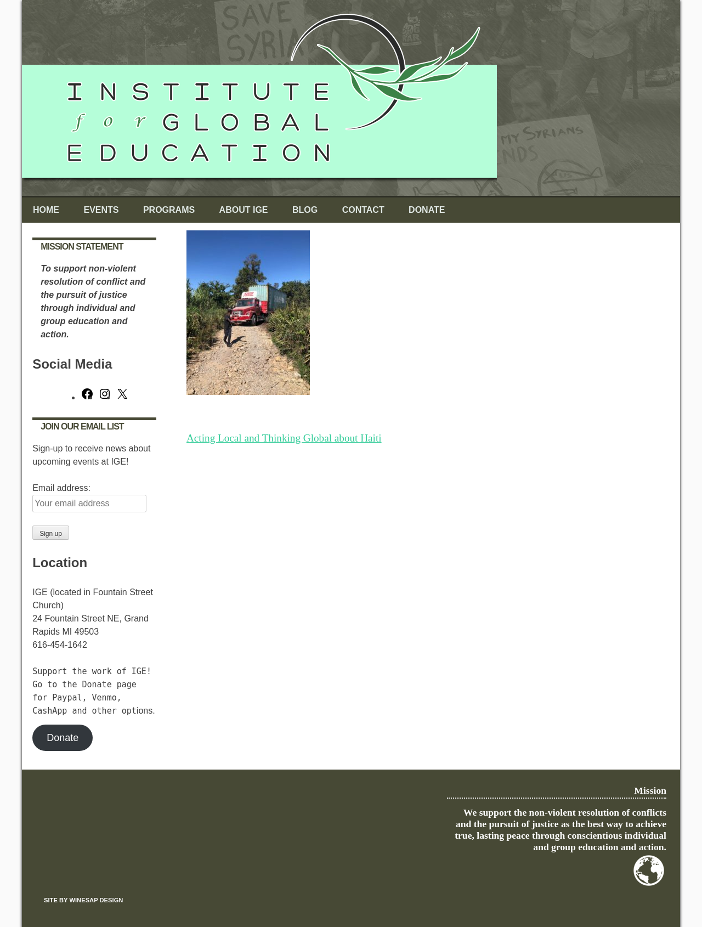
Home (46, 209)
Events (100, 209)
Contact (363, 209)
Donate (427, 209)
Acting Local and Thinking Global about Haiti (284, 438)
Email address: (61, 488)
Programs (169, 209)
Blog (305, 209)
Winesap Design (96, 900)
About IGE (243, 209)
